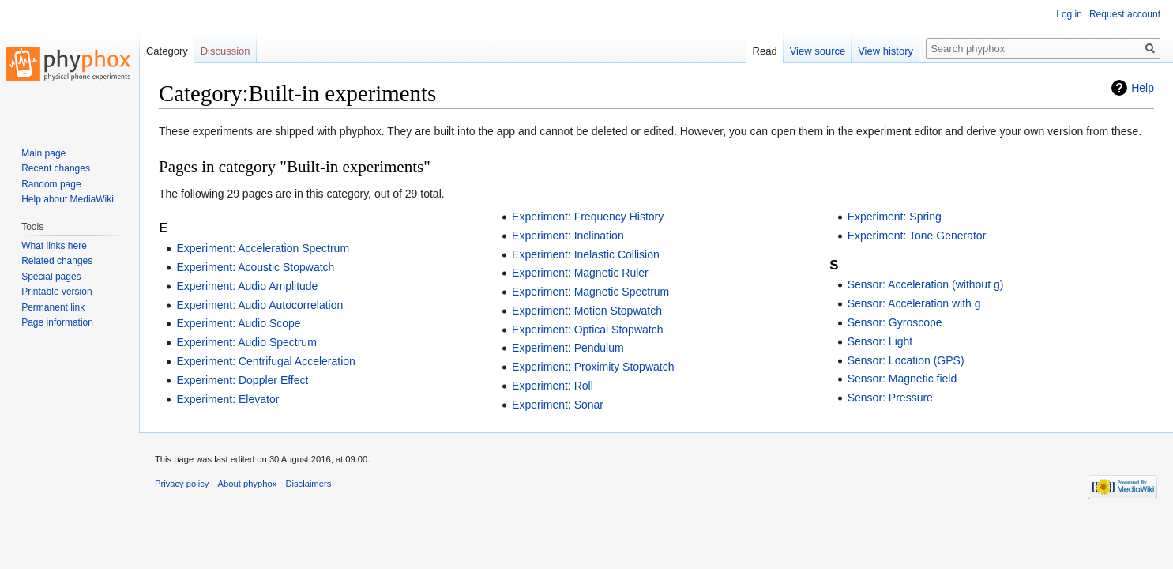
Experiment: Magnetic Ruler (580, 272)
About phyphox (247, 483)
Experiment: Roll (552, 385)
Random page (51, 184)
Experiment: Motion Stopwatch (587, 310)
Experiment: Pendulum (568, 347)
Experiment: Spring (895, 216)
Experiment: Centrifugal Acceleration (265, 361)
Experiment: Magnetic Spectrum (590, 291)
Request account (1124, 14)
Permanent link (53, 307)
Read (765, 51)
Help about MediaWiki (67, 199)
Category (167, 51)
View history (885, 51)
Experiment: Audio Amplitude (247, 286)
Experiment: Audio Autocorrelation (259, 305)
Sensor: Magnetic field (902, 378)
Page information (57, 322)
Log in (1069, 14)
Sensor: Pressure (890, 397)
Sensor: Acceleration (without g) (926, 284)
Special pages (51, 276)
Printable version (56, 291)
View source (818, 51)
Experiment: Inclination (568, 235)
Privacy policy (182, 483)
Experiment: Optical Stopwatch (587, 329)
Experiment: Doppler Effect (242, 380)
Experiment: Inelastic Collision (586, 254)
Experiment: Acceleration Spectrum (262, 248)
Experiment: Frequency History (588, 216)
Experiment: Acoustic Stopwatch (255, 267)
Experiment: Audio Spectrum (246, 342)
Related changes (56, 260)
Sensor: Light (880, 341)
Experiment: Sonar (557, 404)
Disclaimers (308, 483)
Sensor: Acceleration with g (914, 303)
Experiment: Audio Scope (238, 323)
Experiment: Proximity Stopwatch (593, 366)
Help (1142, 87)
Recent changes (55, 168)
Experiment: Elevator (227, 399)
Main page (43, 153)
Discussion (225, 51)
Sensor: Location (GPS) (906, 360)
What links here (54, 245)
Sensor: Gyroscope (895, 322)
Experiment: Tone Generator (917, 235)
